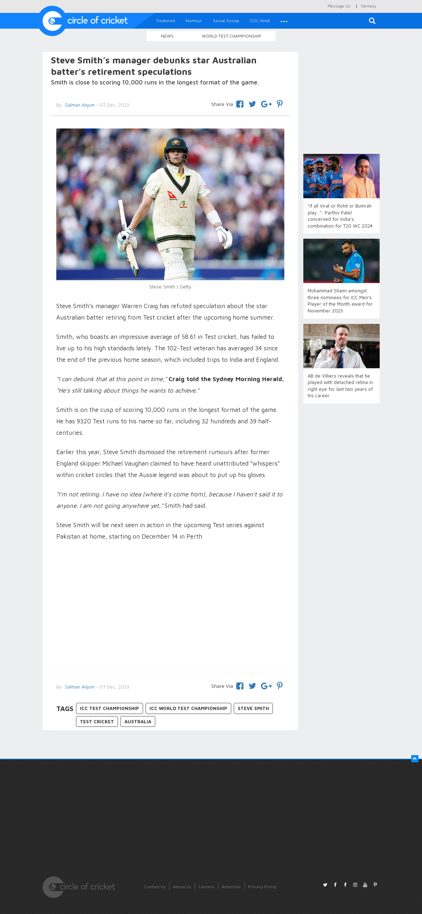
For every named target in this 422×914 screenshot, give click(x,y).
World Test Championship (231, 36)
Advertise (231, 886)
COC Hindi (260, 20)
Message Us (339, 6)
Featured (166, 20)
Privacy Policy (262, 886)
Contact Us (155, 886)
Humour (194, 20)
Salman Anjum (79, 687)
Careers (206, 886)
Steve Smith (253, 708)
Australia (137, 721)
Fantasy (368, 6)
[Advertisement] (170, 607)
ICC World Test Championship (188, 708)
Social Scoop (226, 20)
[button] (284, 21)
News (167, 36)
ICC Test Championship (109, 708)
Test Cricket (97, 721)
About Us (182, 886)
